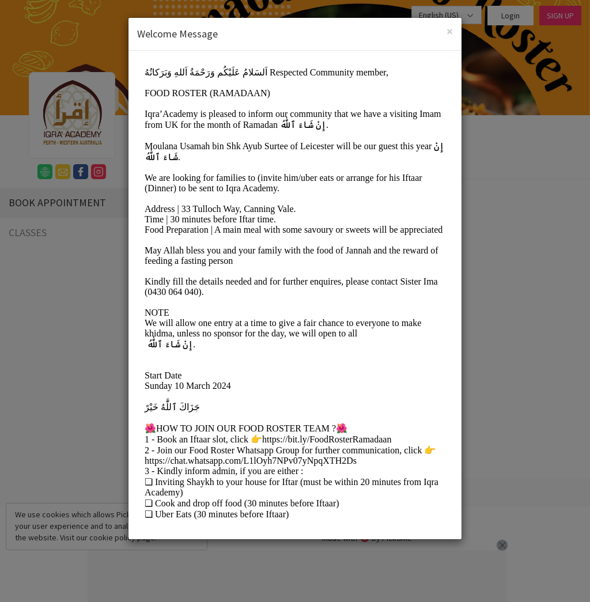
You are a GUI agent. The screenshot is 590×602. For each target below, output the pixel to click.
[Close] (450, 31)
